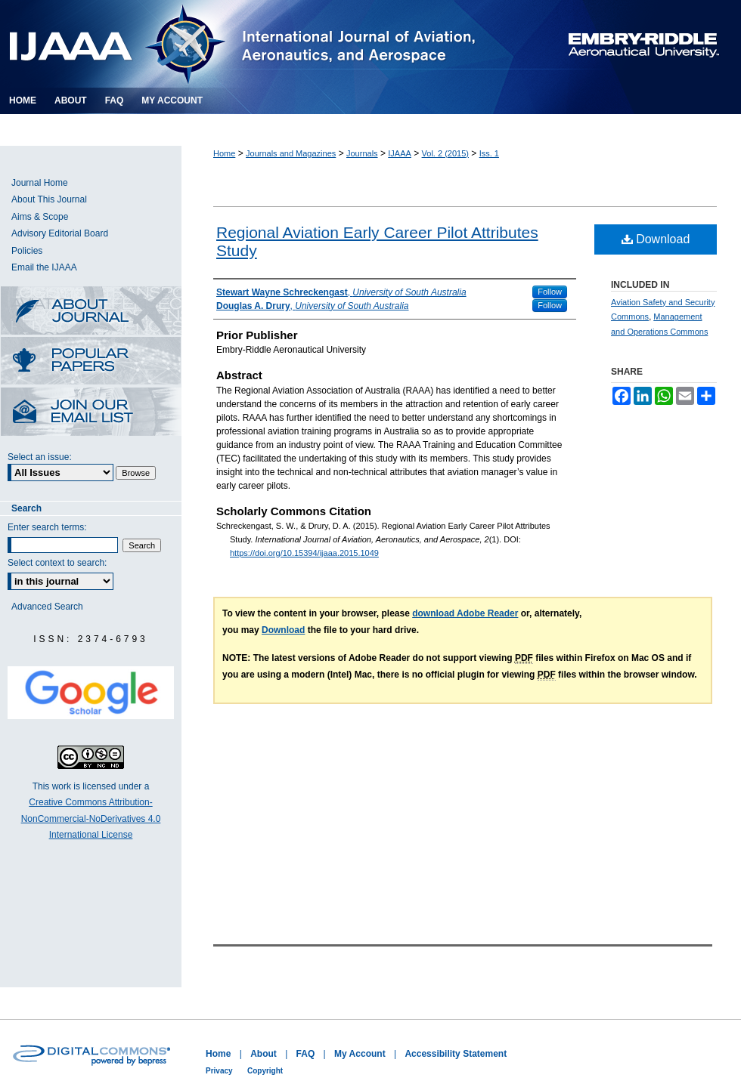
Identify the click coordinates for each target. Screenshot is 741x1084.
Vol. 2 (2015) (445, 153)
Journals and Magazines (291, 153)
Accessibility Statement (456, 1053)
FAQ (305, 1053)
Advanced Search (47, 606)
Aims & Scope (39, 217)
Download (656, 239)
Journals (362, 153)
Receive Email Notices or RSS (90, 413)
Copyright (265, 1071)
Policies (26, 251)
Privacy (219, 1071)
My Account (360, 1053)
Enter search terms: (47, 527)
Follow (550, 291)
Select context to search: (57, 562)
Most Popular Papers (90, 362)
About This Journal (49, 199)
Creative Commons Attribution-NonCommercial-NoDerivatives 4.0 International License (91, 818)
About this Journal (90, 311)
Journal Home (39, 183)
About (263, 1053)
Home (224, 153)
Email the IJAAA (44, 267)
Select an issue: (40, 457)
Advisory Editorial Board (59, 233)
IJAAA (399, 153)
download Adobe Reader (465, 613)
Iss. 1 (489, 153)
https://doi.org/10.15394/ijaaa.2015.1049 (304, 552)
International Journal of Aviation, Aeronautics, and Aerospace (260, 44)
